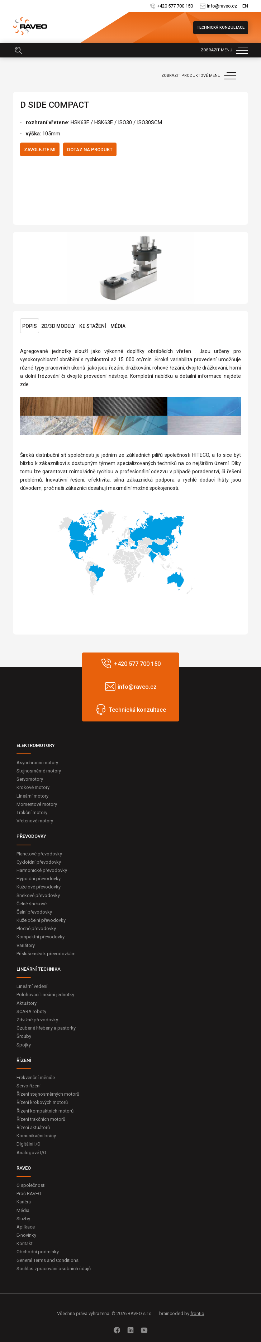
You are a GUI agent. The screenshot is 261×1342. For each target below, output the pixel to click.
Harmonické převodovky (41, 870)
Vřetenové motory (34, 820)
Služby (23, 1218)
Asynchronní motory (37, 762)
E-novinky (26, 1235)
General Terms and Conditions (47, 1260)
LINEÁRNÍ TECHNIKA (38, 969)
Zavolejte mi (40, 149)
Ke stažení (92, 326)
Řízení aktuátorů (33, 1127)
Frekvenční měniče (35, 1077)
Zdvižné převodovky (37, 1019)
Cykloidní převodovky (38, 862)
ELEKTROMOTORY (35, 745)
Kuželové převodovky (38, 887)
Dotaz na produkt (90, 149)
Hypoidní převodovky (38, 878)
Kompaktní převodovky (40, 936)
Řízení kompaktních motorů (44, 1111)
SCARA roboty (31, 1011)
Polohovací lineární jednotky (45, 994)
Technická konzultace (221, 27)
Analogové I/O (31, 1152)
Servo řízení (28, 1085)
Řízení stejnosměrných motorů (47, 1094)
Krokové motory (32, 787)
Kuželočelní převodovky (41, 920)
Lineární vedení (31, 986)
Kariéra (23, 1201)
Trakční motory (31, 812)
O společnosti (31, 1185)
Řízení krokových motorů (42, 1102)
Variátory (25, 945)
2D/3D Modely (58, 326)
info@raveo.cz (222, 6)
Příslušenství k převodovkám (46, 953)
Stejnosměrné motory (38, 771)
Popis (29, 326)
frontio (197, 1313)
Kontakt (24, 1243)
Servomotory (29, 779)
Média (117, 326)
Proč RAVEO (28, 1193)
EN (245, 6)
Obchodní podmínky (37, 1251)
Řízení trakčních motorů (40, 1119)
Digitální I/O (28, 1144)
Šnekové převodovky (38, 895)
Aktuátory (26, 1003)
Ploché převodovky (36, 928)
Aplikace (25, 1227)
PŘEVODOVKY (31, 836)
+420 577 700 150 (175, 6)
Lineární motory (32, 796)
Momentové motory (36, 804)
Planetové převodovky (39, 853)
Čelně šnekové (31, 903)
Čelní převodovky (34, 912)
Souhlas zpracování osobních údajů (53, 1268)
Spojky (23, 1045)
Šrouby (23, 1036)
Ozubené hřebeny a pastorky (46, 1028)
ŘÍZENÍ (23, 1060)
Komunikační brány (36, 1135)
